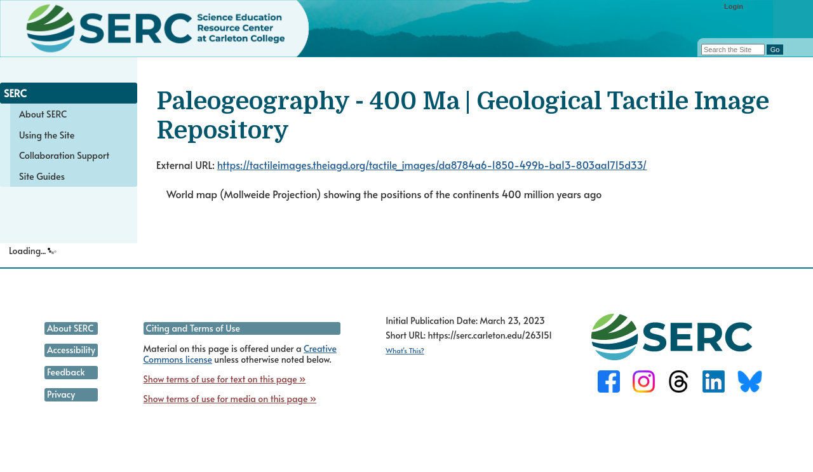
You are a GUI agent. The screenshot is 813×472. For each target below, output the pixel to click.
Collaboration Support (64, 155)
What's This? (405, 350)
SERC (15, 93)
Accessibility (71, 350)
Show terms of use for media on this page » (230, 399)
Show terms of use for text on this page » (225, 379)
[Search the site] (733, 49)
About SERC (43, 113)
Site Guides (42, 176)
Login (733, 6)
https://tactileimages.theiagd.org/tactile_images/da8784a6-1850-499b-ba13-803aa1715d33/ (432, 165)
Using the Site (46, 134)
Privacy (61, 394)
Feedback (65, 372)
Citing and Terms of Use (193, 328)
